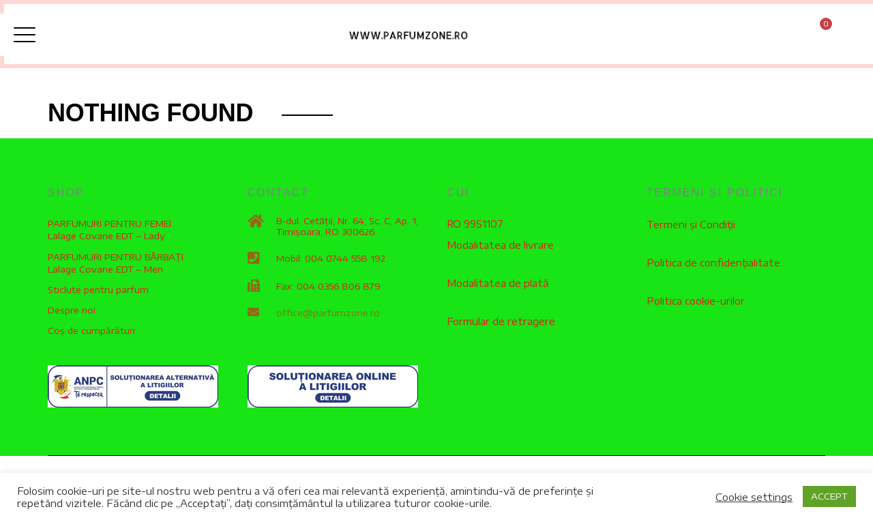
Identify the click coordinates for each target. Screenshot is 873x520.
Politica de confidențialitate (713, 265)
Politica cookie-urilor (694, 302)
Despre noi (71, 313)
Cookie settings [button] (754, 497)
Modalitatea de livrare (499, 248)
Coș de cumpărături (91, 333)
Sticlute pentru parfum (98, 293)
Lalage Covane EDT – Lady (106, 239)
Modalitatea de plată (497, 285)
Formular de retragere (499, 322)
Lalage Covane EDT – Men (105, 272)
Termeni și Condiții (690, 227)
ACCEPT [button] (829, 496)
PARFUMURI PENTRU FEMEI (109, 226)
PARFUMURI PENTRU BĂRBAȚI (115, 259)
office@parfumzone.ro (328, 316)
